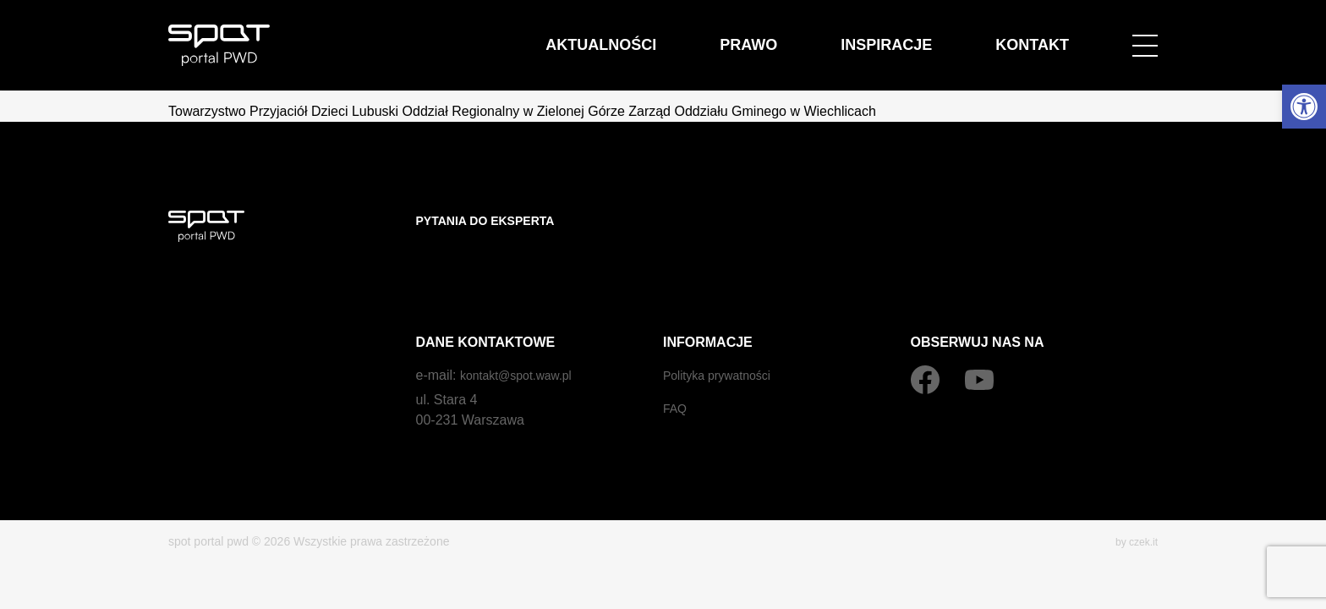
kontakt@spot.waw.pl (524, 341)
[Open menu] (1145, 35)
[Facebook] (925, 346)
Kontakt (1049, 35)
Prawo (833, 35)
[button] (1304, 107)
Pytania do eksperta (495, 220)
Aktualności (720, 35)
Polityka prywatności (724, 341)
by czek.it (1133, 507)
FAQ (676, 374)
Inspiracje (937, 35)
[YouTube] (979, 346)
